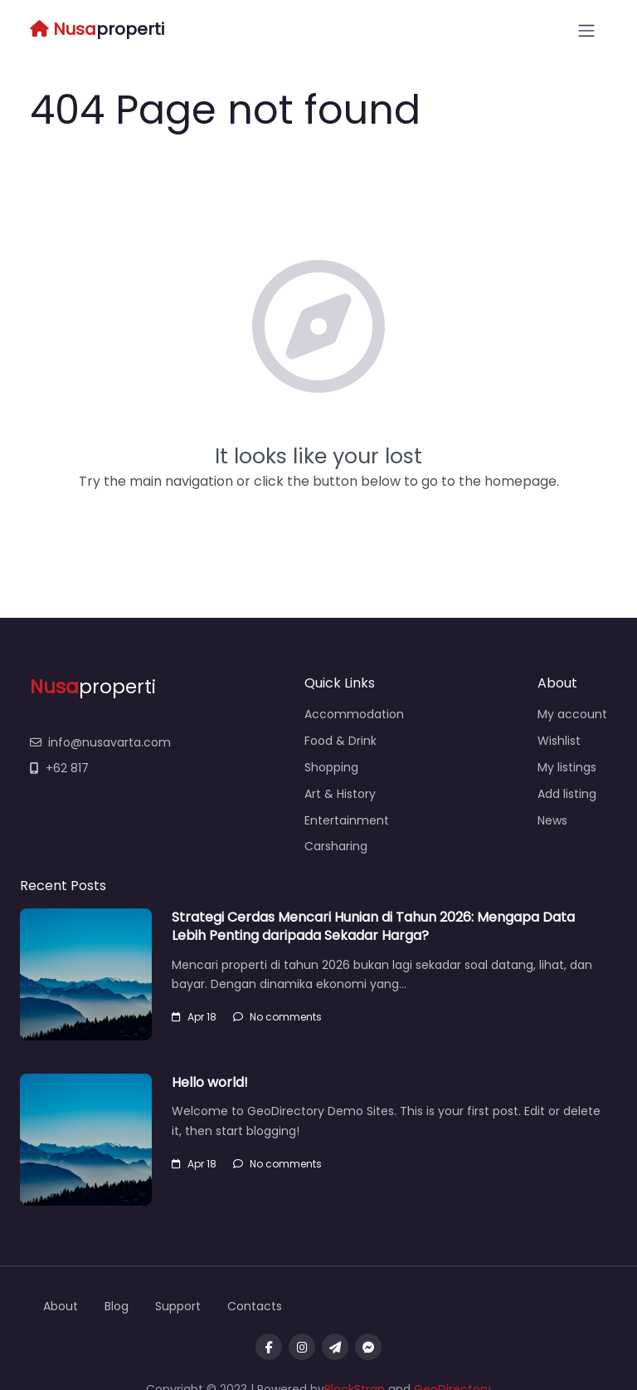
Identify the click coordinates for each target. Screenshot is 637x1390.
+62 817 (59, 768)
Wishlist (559, 740)
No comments (277, 1017)
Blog (117, 1306)
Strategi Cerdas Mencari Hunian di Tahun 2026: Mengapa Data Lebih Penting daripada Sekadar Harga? (373, 926)
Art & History (340, 794)
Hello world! (210, 1082)
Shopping (331, 767)
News (552, 820)
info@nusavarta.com (100, 742)
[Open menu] (586, 30)
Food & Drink (340, 740)
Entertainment (346, 820)
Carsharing (335, 846)
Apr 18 (194, 1017)
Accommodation (354, 714)
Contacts (254, 1306)
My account (572, 714)
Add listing (566, 794)
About (60, 1306)
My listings (566, 767)
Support (178, 1306)
